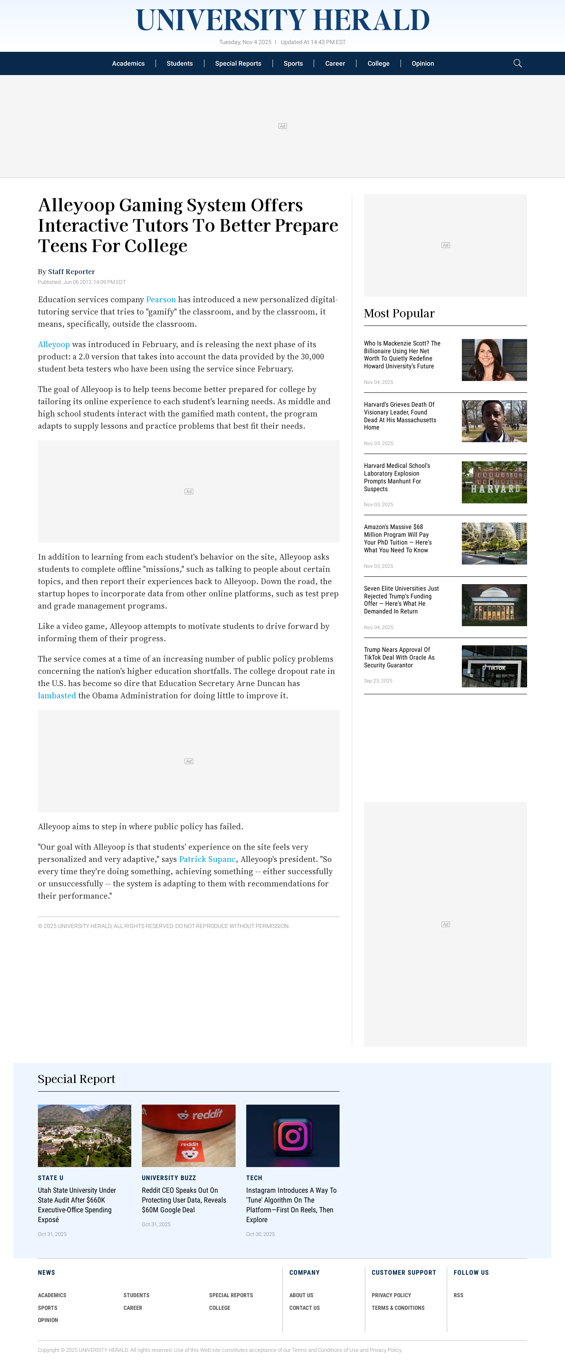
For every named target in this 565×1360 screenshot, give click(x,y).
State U (51, 1178)
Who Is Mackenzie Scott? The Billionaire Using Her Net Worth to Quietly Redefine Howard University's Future (402, 354)
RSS (458, 1295)
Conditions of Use (338, 1350)
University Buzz (169, 1178)
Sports (293, 63)
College (379, 63)
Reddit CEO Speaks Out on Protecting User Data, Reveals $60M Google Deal (184, 1200)
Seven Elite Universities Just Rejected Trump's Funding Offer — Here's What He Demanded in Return (401, 600)
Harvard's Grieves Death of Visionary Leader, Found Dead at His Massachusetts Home (400, 416)
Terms (299, 1350)
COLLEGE (219, 1308)
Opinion (423, 63)
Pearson (161, 299)
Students (180, 63)
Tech (254, 1178)
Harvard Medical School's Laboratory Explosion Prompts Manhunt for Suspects (397, 477)
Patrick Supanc (207, 859)
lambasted (57, 695)
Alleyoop (54, 344)
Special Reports (238, 63)
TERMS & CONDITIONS (398, 1308)
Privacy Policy (386, 1350)
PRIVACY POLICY (391, 1295)
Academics (128, 63)
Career (335, 63)
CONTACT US (304, 1308)
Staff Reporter (71, 271)
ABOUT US (301, 1295)
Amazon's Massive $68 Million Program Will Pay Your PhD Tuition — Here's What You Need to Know (398, 538)
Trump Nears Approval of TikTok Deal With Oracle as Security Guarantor (399, 657)
